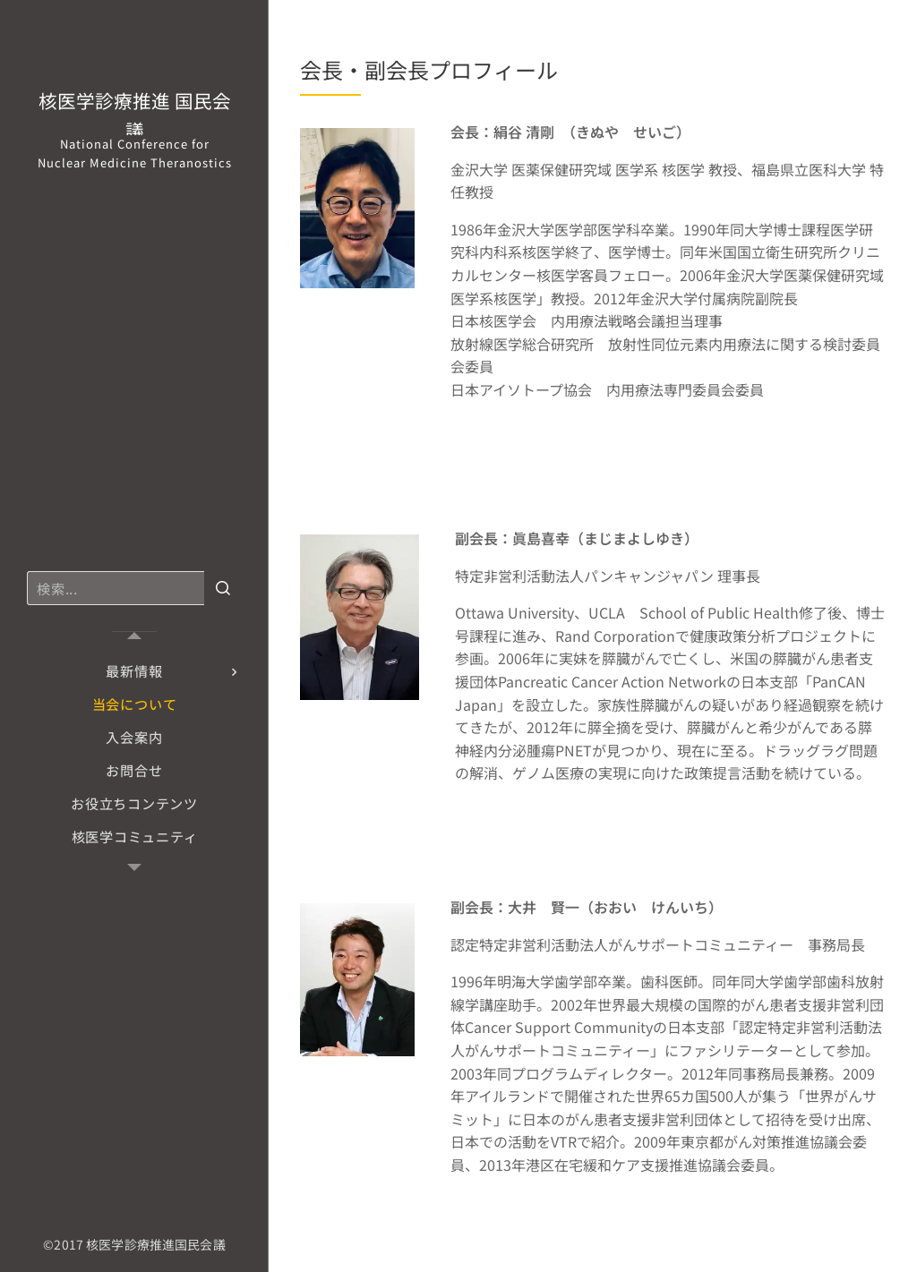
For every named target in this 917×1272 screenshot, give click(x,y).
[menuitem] (134, 671)
